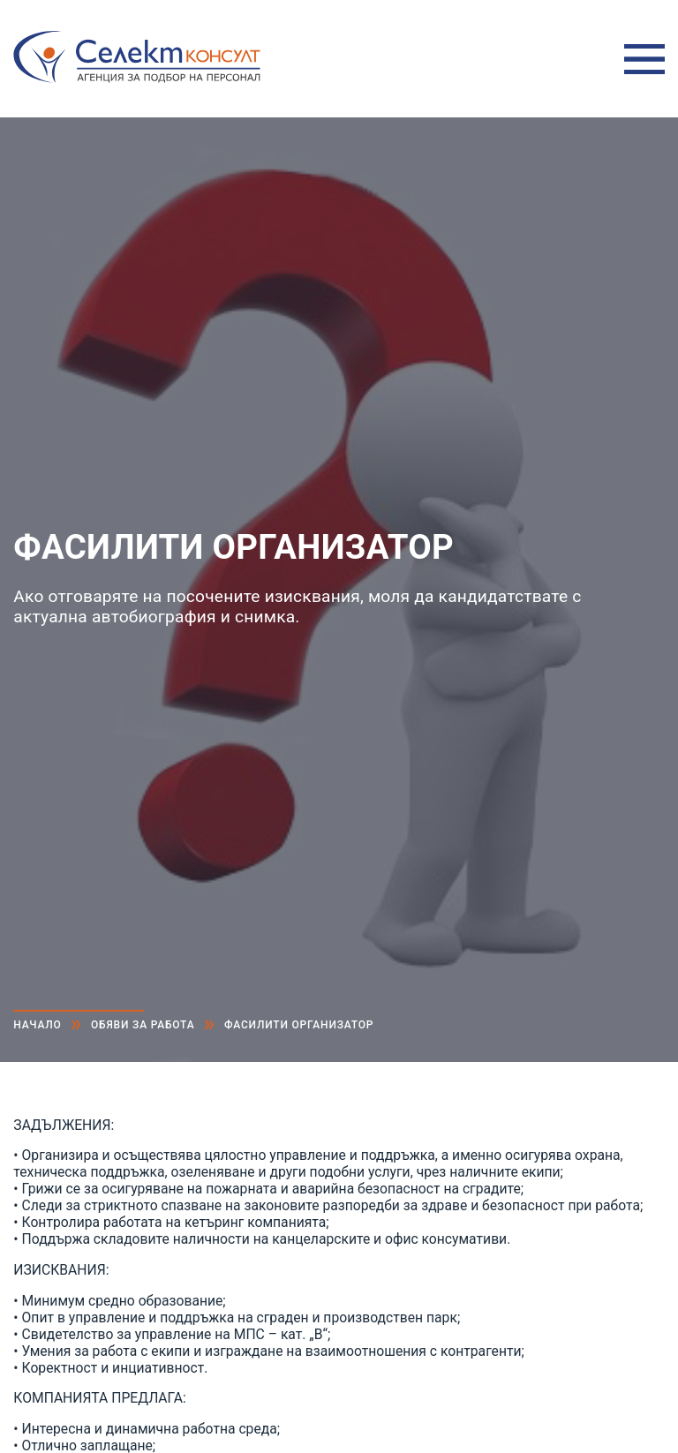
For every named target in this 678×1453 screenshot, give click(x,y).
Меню (644, 59)
